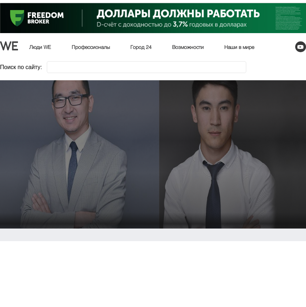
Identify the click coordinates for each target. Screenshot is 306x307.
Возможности (188, 47)
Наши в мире (239, 47)
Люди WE (40, 47)
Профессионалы (91, 47)
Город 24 (141, 47)
